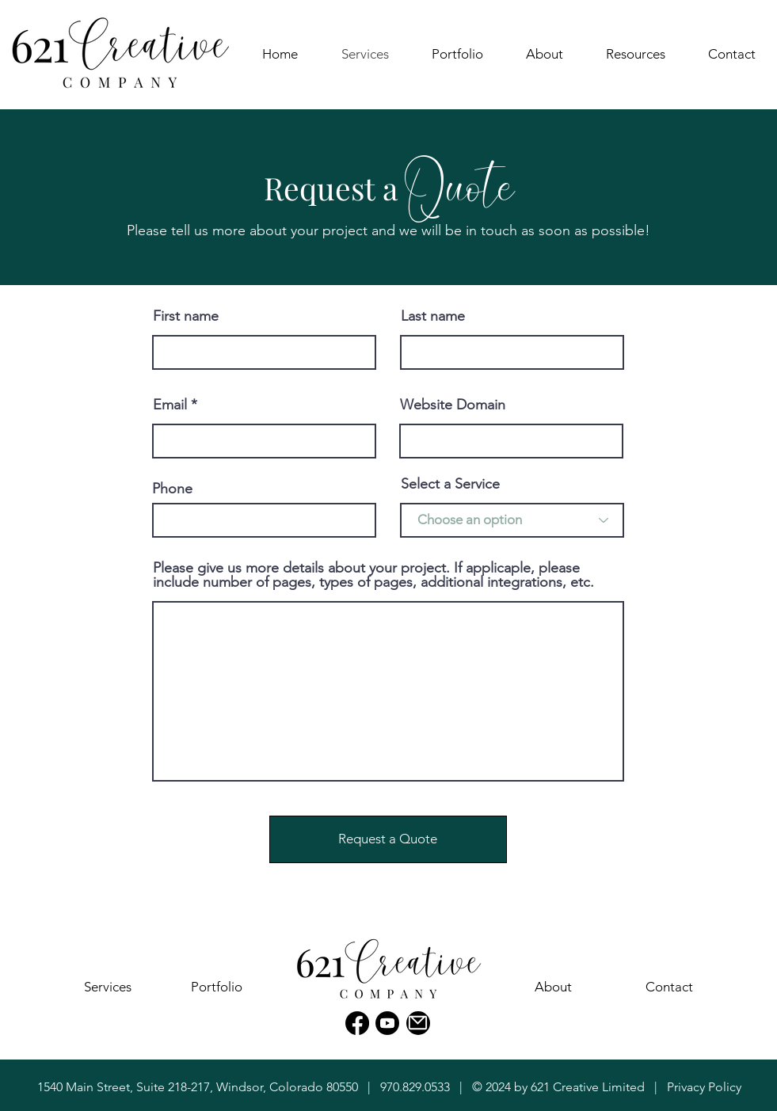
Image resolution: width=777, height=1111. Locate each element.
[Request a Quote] (388, 839)
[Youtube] (387, 1023)
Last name (433, 316)
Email (170, 405)
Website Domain (452, 405)
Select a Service (450, 484)
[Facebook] (357, 1023)
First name (186, 316)
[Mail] (418, 1023)
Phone (172, 488)
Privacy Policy (704, 1086)
